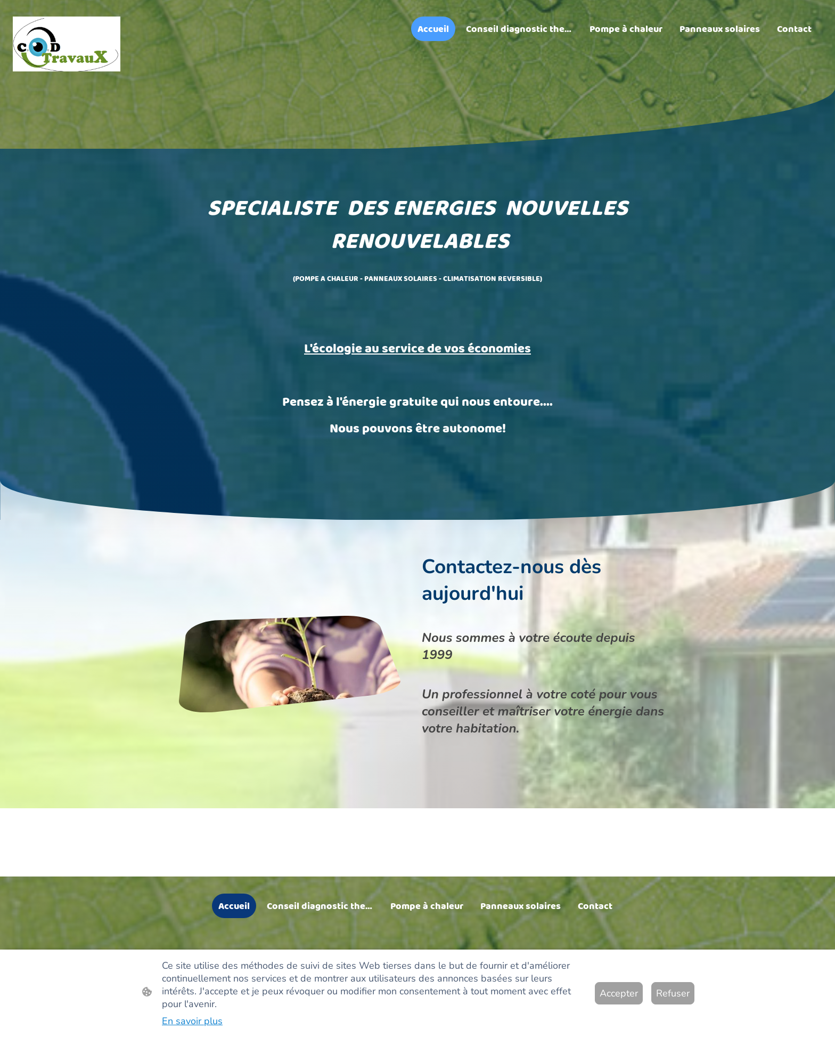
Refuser (673, 993)
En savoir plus (192, 1021)
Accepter (619, 993)
